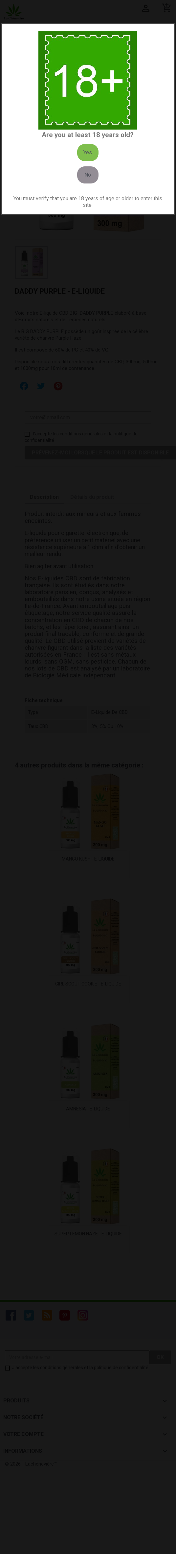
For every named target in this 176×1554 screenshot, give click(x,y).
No (87, 175)
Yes (87, 152)
